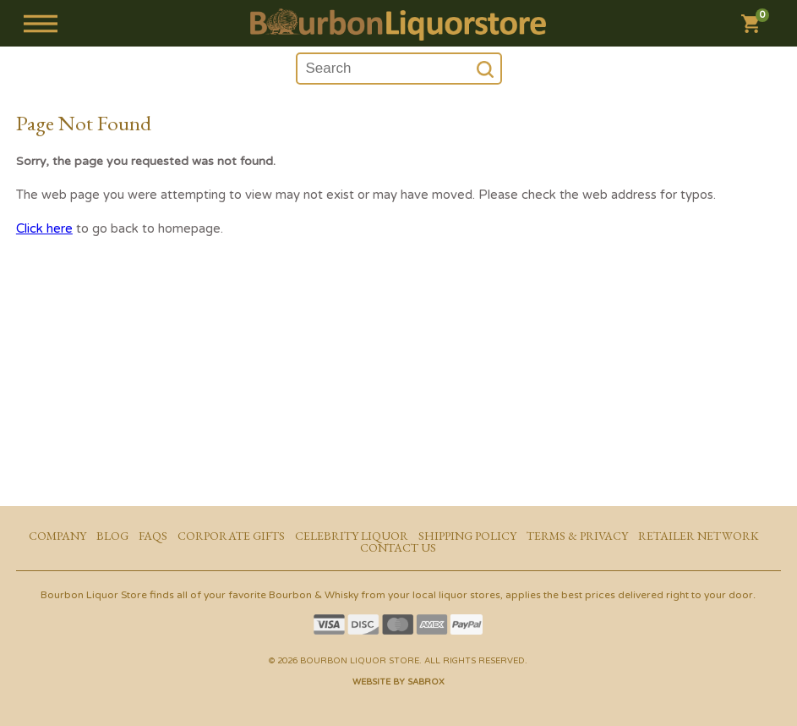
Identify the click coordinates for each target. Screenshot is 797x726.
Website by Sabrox (398, 682)
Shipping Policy (467, 536)
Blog (112, 536)
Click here (44, 228)
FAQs (153, 536)
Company (57, 536)
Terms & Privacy (577, 536)
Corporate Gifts (231, 536)
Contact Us (398, 547)
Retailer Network (698, 536)
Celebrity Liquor (351, 536)
